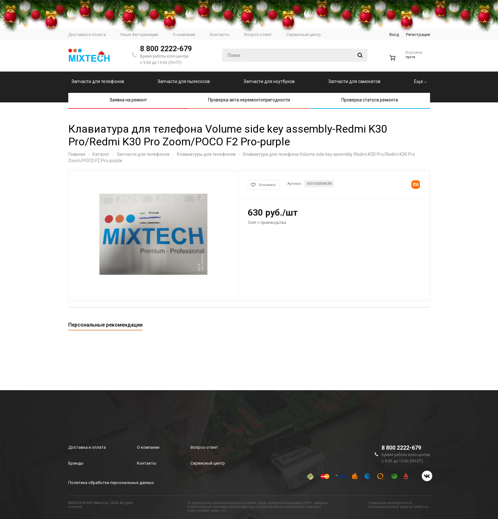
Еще (420, 81)
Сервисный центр (208, 463)
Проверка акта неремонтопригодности (249, 99)
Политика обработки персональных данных (111, 482)
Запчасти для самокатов (354, 81)
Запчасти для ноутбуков (269, 81)
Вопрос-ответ (204, 447)
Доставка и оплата (87, 447)
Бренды (76, 463)
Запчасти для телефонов (97, 81)
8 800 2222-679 (166, 49)
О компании (148, 447)
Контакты (146, 463)
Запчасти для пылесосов (184, 81)
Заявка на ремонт (128, 99)
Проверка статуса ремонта (369, 99)
